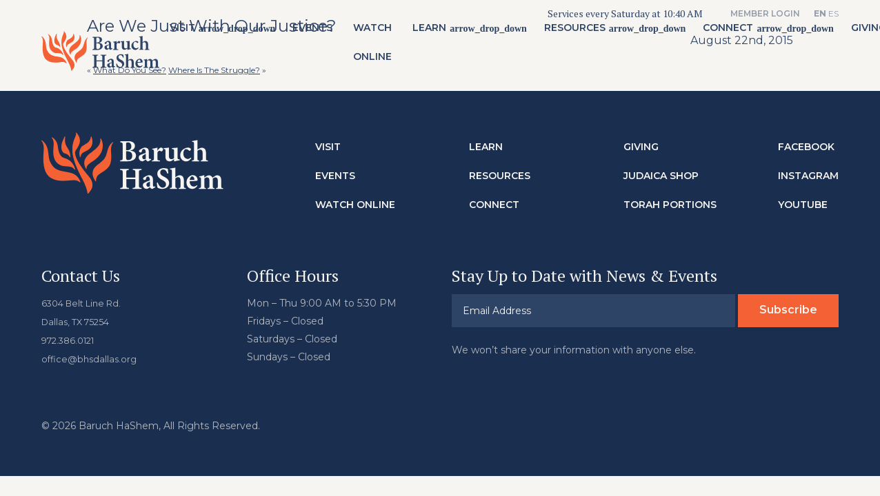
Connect (733, 35)
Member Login (765, 13)
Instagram (808, 174)
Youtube (803, 203)
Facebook (806, 145)
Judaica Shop (661, 174)
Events (317, 35)
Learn (434, 35)
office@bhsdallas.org (91, 355)
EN (820, 13)
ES (833, 13)
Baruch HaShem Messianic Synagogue (102, 58)
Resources (579, 35)
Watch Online (377, 49)
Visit (186, 35)
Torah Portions (670, 203)
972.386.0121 (71, 337)
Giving (641, 145)
